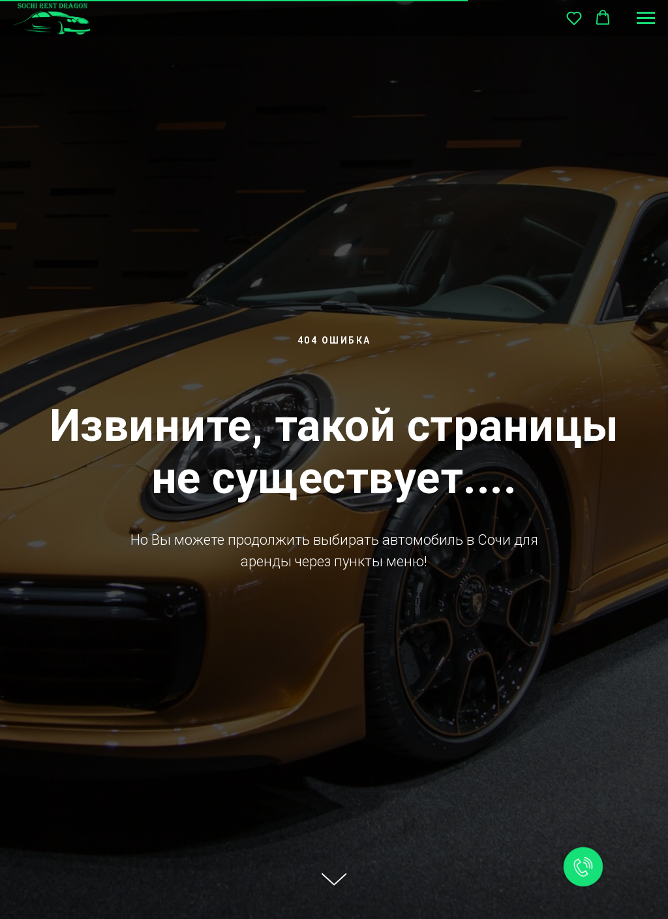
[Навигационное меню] (646, 18)
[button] (574, 17)
